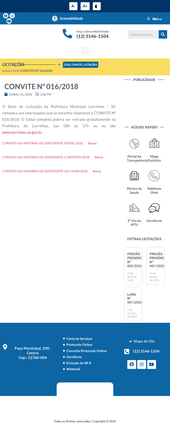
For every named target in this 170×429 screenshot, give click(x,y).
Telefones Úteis (154, 190)
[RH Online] (148, 18)
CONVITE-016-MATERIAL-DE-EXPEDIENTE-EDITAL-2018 (42, 143)
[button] (85, 50)
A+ (85, 6)
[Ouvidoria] (154, 208)
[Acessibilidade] (55, 18)
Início (6, 71)
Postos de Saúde (134, 190)
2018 (67, 64)
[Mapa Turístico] (154, 143)
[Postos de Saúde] (134, 175)
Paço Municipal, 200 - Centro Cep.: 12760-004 (33, 353)
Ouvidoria (154, 221)
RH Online (157, 19)
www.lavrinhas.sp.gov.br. (22, 132)
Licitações (90, 64)
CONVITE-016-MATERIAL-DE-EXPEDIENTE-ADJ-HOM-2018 (44, 171)
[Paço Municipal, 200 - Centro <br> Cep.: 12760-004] (5, 347)
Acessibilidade (71, 18)
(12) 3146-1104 (92, 36)
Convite (76, 64)
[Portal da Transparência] (134, 143)
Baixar (92, 143)
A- (73, 6)
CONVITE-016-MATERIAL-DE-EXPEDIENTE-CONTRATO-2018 (45, 157)
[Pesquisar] (163, 34)
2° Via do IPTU (134, 223)
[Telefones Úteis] (154, 175)
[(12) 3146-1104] (127, 351)
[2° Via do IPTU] (134, 208)
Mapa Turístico (154, 158)
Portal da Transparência (137, 158)
